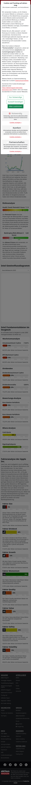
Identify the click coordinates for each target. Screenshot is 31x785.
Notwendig (17, 113)
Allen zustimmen (15, 106)
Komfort (17, 127)
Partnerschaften (17, 142)
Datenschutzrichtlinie (21, 80)
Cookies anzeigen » (15, 122)
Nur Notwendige (15, 97)
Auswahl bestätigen (15, 102)
